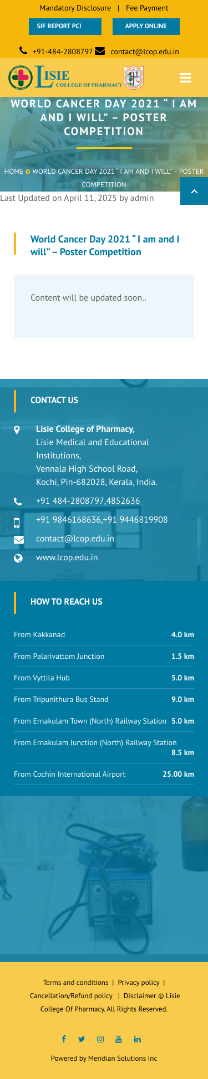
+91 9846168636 (68, 519)
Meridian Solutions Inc (123, 1058)
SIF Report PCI (65, 26)
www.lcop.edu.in (67, 557)
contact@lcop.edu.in (144, 51)
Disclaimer (140, 995)
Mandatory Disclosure (75, 8)
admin (142, 198)
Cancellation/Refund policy (72, 995)
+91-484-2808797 (63, 51)
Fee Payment (147, 8)
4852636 (123, 501)
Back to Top (194, 191)
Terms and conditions (76, 982)
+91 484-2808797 (70, 501)
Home (14, 171)
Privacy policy (140, 982)
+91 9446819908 (135, 519)
